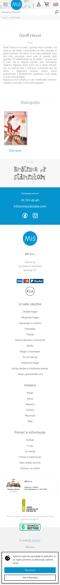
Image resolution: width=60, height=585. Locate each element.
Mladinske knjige (30, 317)
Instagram (35, 215)
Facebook (25, 215)
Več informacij (30, 577)
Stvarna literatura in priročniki (30, 340)
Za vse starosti (30, 357)
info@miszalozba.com (30, 206)
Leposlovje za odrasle (30, 323)
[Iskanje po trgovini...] (26, 12)
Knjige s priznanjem (30, 351)
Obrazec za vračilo (30, 468)
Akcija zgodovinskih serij (30, 374)
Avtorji (4, 18)
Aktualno (30, 404)
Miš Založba (34, 540)
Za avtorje (30, 451)
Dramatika (30, 329)
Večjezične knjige (30, 363)
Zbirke (30, 345)
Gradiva (30, 410)
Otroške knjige (30, 311)
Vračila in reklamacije (30, 457)
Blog (30, 421)
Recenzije (30, 415)
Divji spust (15, 150)
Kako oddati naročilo (30, 462)
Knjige (30, 393)
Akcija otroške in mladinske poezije (30, 368)
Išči (56, 12)
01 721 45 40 (30, 200)
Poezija (30, 334)
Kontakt (30, 440)
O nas (30, 445)
